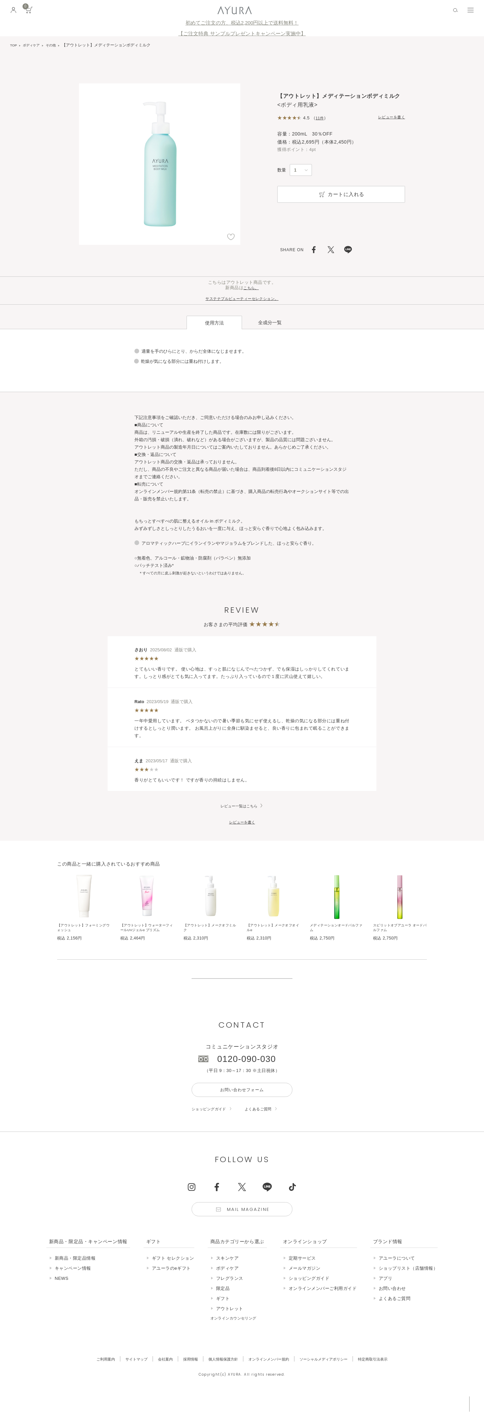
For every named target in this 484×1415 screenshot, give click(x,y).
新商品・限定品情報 (75, 1276)
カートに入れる (341, 194)
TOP (14, 45)
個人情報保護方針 (218, 1377)
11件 (320, 117)
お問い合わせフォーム (241, 1104)
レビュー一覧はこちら (239, 794)
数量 (281, 170)
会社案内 (154, 1377)
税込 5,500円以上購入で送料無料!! (416, 1403)
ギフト (223, 1317)
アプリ (386, 1297)
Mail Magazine (249, 1226)
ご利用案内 (87, 1377)
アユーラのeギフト (171, 1287)
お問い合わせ (392, 1307)
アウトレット (229, 1327)
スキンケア (227, 1276)
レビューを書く (389, 117)
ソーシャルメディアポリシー (333, 1377)
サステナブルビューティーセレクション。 (242, 298)
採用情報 (182, 1377)
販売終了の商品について (242, 983)
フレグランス (229, 1297)
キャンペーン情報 (73, 1287)
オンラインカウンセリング (237, 1336)
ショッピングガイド (212, 1124)
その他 (56, 45)
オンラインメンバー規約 (271, 1377)
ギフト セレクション (173, 1276)
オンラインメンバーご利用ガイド (323, 1307)
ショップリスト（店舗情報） (408, 1287)
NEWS (62, 1297)
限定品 (223, 1307)
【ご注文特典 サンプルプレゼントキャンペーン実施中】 (242, 33)
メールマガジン (305, 1287)
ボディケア (34, 45)
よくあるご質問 (267, 1124)
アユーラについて (397, 1276)
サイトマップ (122, 1377)
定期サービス (302, 1276)
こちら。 (251, 287)
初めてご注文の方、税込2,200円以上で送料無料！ (242, 23)
